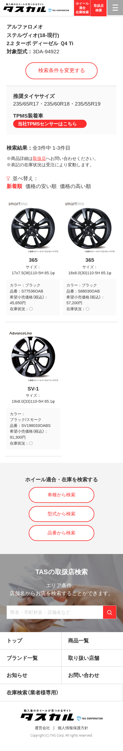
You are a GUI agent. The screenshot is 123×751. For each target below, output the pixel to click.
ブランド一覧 (22, 658)
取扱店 (39, 158)
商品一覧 (78, 641)
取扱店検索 (99, 8)
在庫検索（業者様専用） (33, 692)
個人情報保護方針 (73, 728)
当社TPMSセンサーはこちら (47, 124)
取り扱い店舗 (83, 658)
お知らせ (17, 675)
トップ (14, 641)
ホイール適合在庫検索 (82, 8)
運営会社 (42, 728)
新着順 (14, 186)
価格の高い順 (75, 186)
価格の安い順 (41, 186)
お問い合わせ (83, 675)
